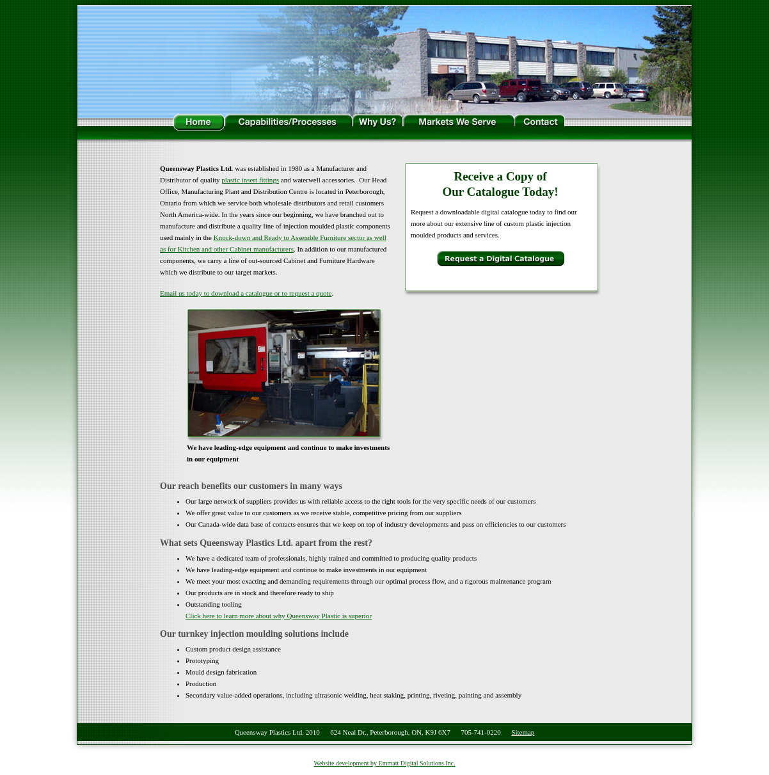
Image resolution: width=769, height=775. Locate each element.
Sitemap (522, 732)
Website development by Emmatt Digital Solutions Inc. (384, 763)
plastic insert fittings (250, 180)
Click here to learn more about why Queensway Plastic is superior (279, 615)
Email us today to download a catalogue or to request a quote (246, 293)
